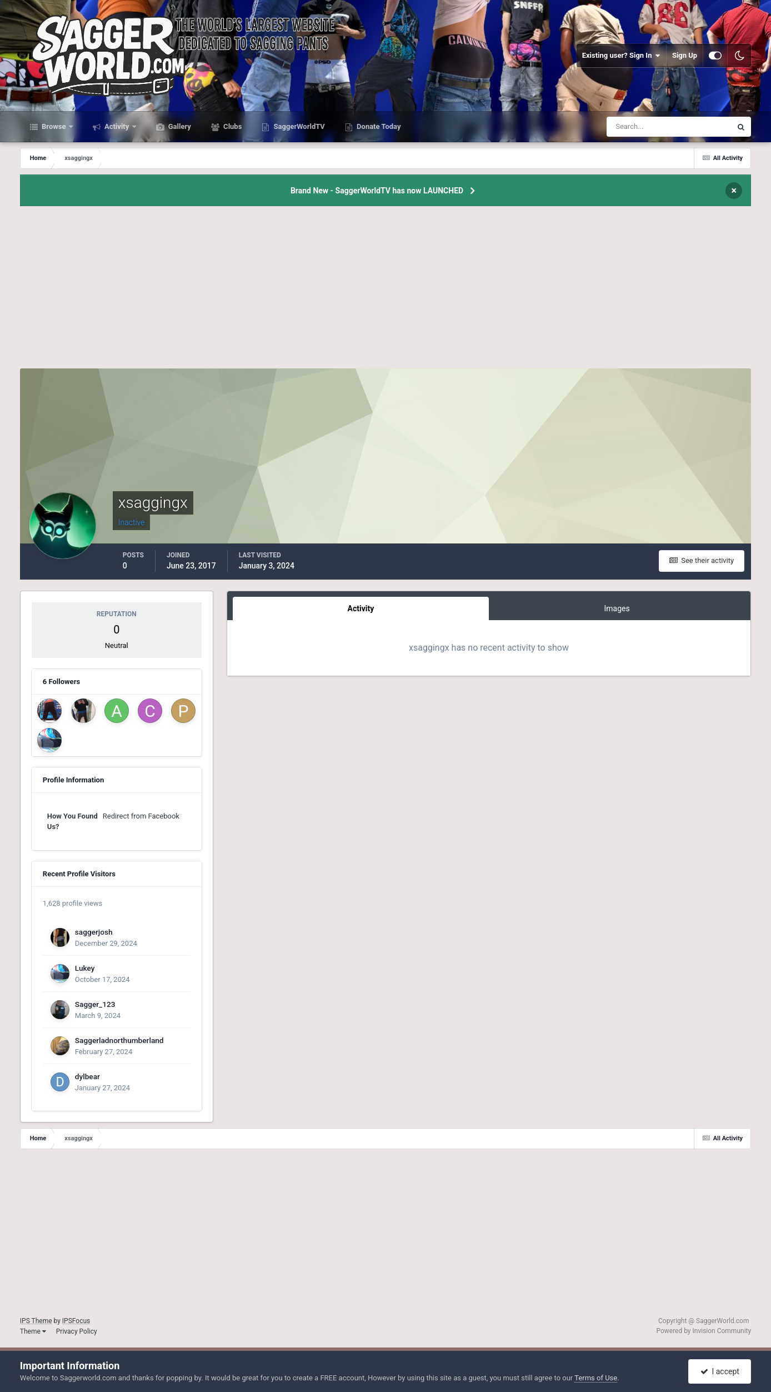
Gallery (179, 126)
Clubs (232, 126)
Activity (117, 126)
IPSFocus (76, 1321)
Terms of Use (595, 1378)
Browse (54, 126)
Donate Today (378, 126)
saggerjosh (94, 931)
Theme (33, 1331)
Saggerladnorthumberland (119, 1040)
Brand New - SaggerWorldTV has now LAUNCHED (377, 190)
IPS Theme (36, 1321)
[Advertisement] (385, 290)
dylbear (87, 1076)
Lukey (85, 968)
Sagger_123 (95, 1004)
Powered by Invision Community (703, 1331)
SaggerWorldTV (298, 126)
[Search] (635, 127)
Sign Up (684, 55)
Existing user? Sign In (621, 55)
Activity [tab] (361, 608)
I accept (719, 1371)
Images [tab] (616, 608)
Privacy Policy (76, 1331)
